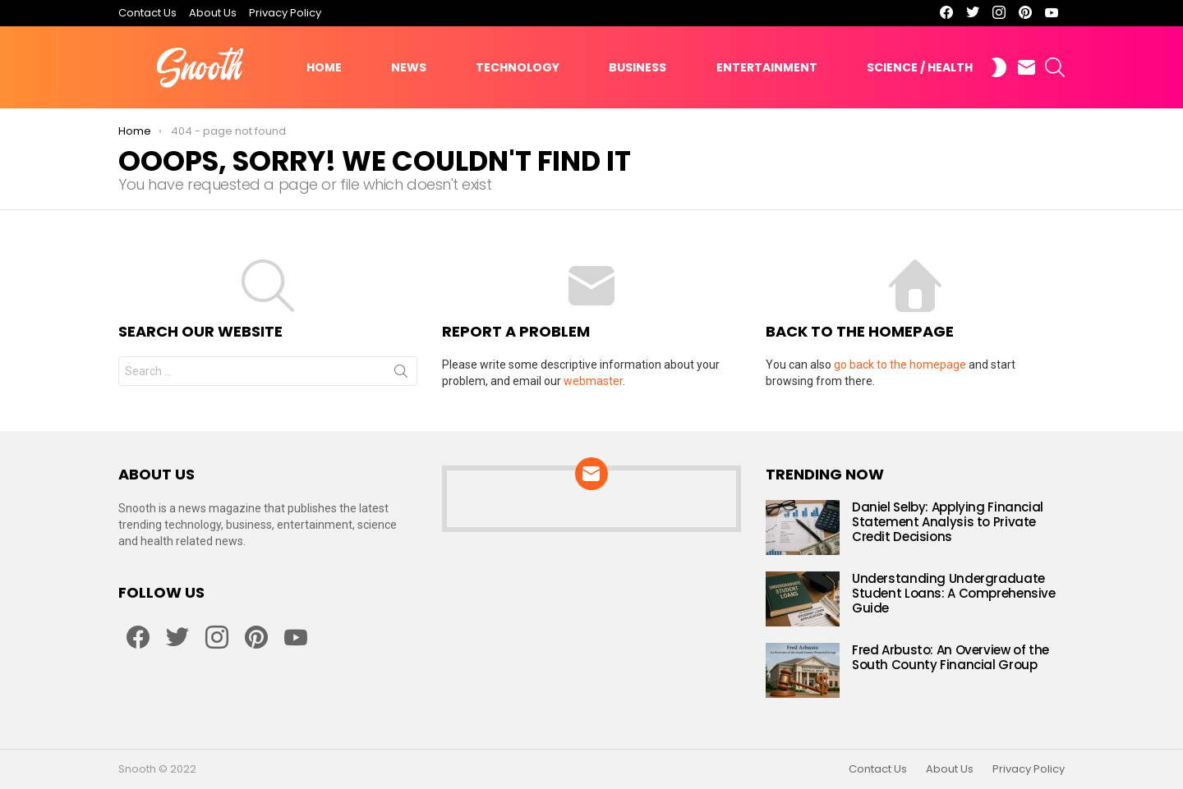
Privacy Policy (285, 13)
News (408, 67)
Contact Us (147, 13)
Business (637, 67)
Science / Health (920, 67)
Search (400, 374)
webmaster (593, 381)
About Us (213, 13)
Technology (517, 67)
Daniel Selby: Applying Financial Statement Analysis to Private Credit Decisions (947, 521)
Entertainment (766, 67)
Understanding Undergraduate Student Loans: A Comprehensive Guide (954, 593)
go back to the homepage (900, 364)
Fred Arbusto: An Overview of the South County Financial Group (950, 657)
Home (324, 67)
